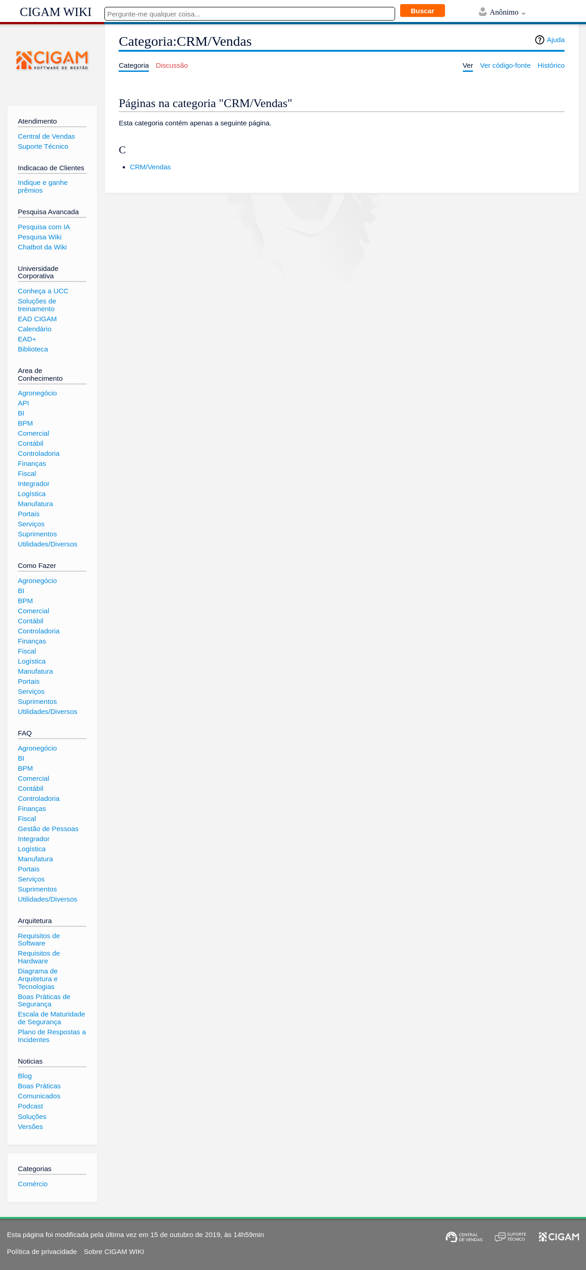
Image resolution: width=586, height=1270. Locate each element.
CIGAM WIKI (56, 12)
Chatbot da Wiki (42, 247)
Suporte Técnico (43, 146)
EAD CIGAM (37, 319)
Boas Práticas (39, 1086)
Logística (32, 493)
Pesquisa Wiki (39, 237)
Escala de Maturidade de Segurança (51, 1018)
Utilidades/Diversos (47, 544)
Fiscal (27, 473)
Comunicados (39, 1096)
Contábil (30, 443)
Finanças (32, 463)
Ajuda (556, 39)
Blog (25, 1076)
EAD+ (27, 339)
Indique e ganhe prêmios (43, 186)
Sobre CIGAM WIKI (114, 1251)
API (23, 403)
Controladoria (39, 453)
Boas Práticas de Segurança (44, 1000)
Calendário (34, 329)
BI (21, 413)
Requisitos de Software (39, 939)
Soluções (32, 1116)
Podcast (30, 1106)
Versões (30, 1126)
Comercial (33, 433)
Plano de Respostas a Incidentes (52, 1035)
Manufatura (35, 504)
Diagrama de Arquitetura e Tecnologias (38, 978)
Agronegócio (37, 393)
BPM (25, 423)
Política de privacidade (42, 1251)
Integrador (33, 483)
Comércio (33, 1184)
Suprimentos (37, 534)
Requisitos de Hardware (39, 957)
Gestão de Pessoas (48, 828)
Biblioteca (33, 349)
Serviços (31, 524)
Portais (28, 514)
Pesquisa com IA (44, 227)
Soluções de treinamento (37, 305)
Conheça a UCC (43, 291)
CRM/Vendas (150, 167)
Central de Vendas (46, 136)
